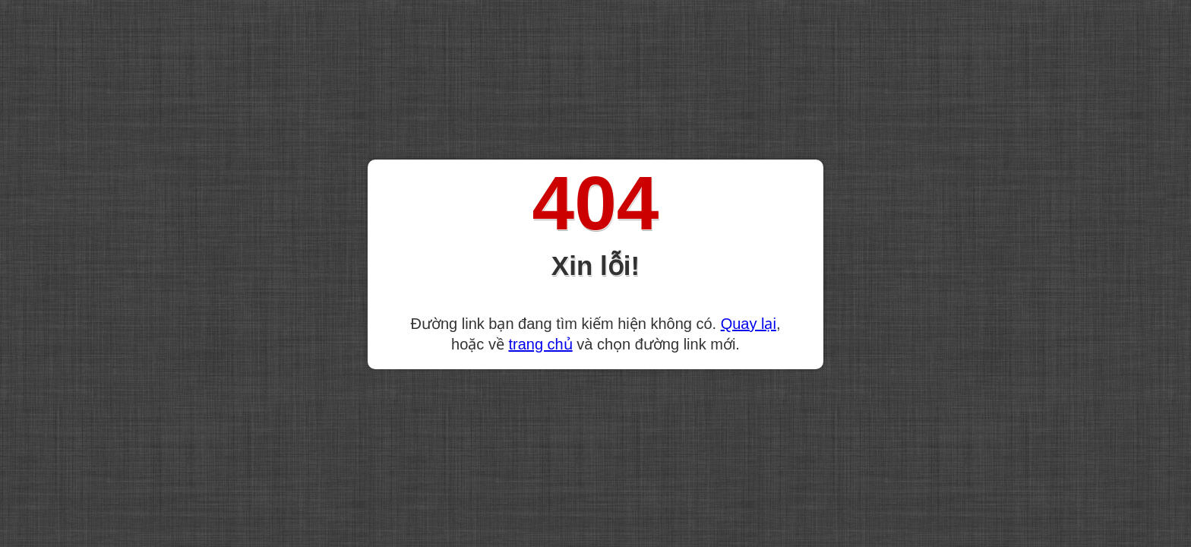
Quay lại (748, 323)
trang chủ (540, 344)
